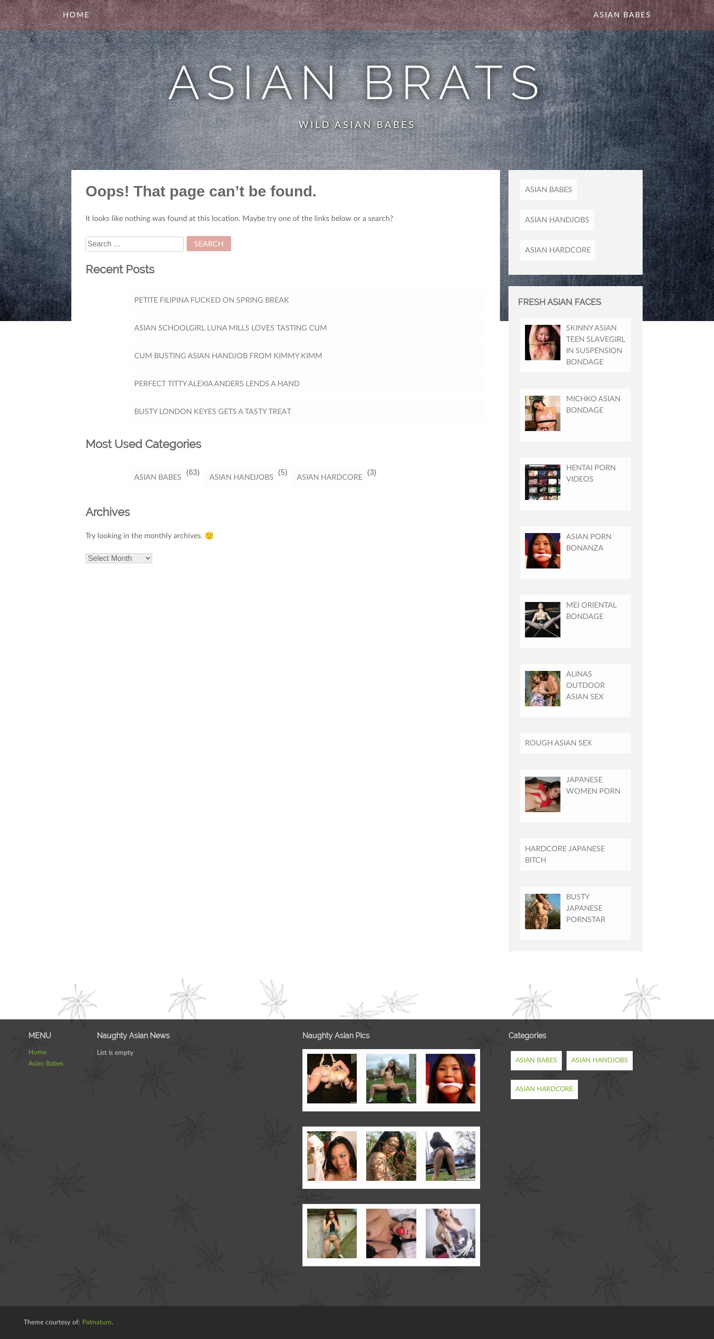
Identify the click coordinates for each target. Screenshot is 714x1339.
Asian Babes (622, 15)
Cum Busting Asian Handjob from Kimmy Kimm (228, 356)
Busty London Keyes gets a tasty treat (212, 411)
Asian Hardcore (329, 477)
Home (76, 15)
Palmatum (97, 1322)
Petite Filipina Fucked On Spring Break (211, 300)
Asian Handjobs (241, 477)
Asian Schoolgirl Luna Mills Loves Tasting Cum (230, 328)
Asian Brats (357, 82)
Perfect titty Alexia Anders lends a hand (217, 384)
